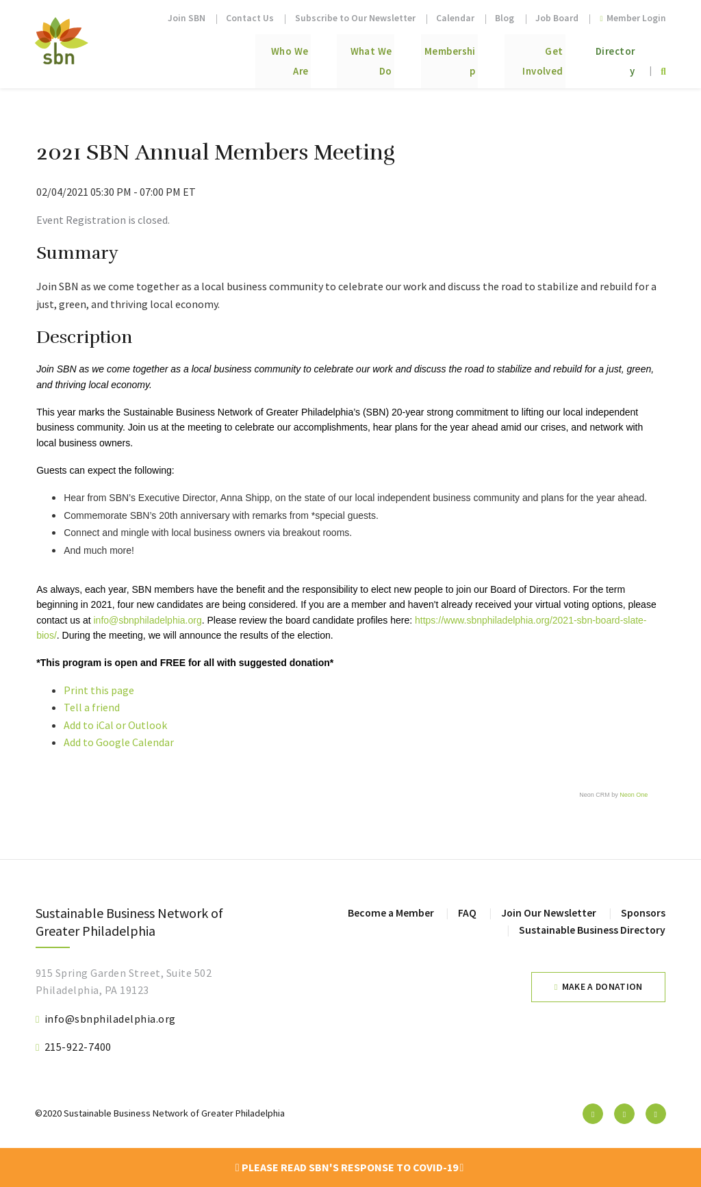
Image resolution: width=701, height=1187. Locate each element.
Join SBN (186, 18)
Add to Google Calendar (119, 742)
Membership (413, 56)
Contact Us (250, 18)
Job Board (556, 18)
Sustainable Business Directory (591, 929)
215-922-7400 (78, 1047)
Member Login (632, 18)
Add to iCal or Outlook (115, 725)
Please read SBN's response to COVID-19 (349, 1167)
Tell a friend (92, 707)
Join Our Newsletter (547, 912)
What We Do (314, 56)
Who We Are (216, 56)
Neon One (634, 794)
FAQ (465, 912)
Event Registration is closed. (103, 220)
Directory (608, 56)
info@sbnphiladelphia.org (147, 620)
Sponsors (642, 912)
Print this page (99, 690)
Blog (504, 18)
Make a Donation (602, 987)
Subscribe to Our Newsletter (355, 18)
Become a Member (388, 912)
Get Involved (514, 56)
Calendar (455, 18)
